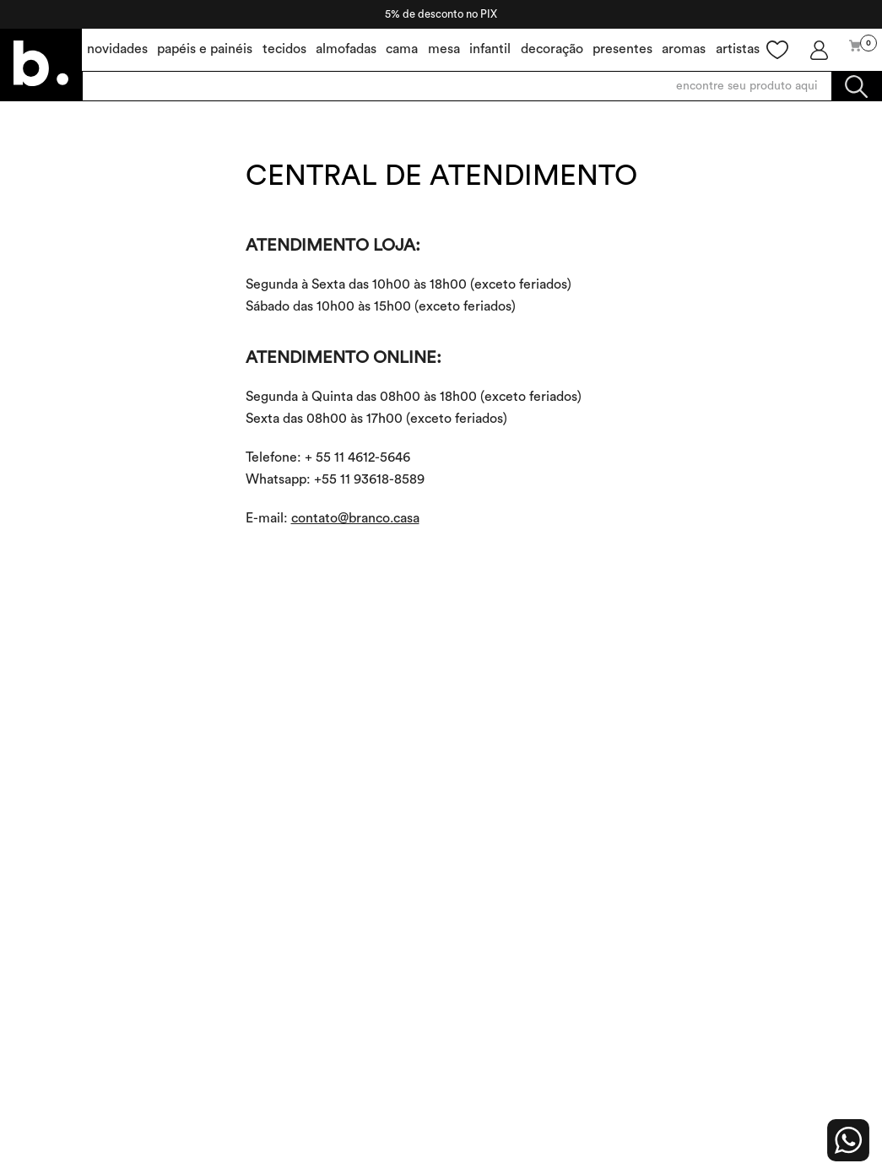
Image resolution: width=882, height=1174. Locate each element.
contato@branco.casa (355, 518)
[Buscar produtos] (856, 86)
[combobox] (482, 86)
